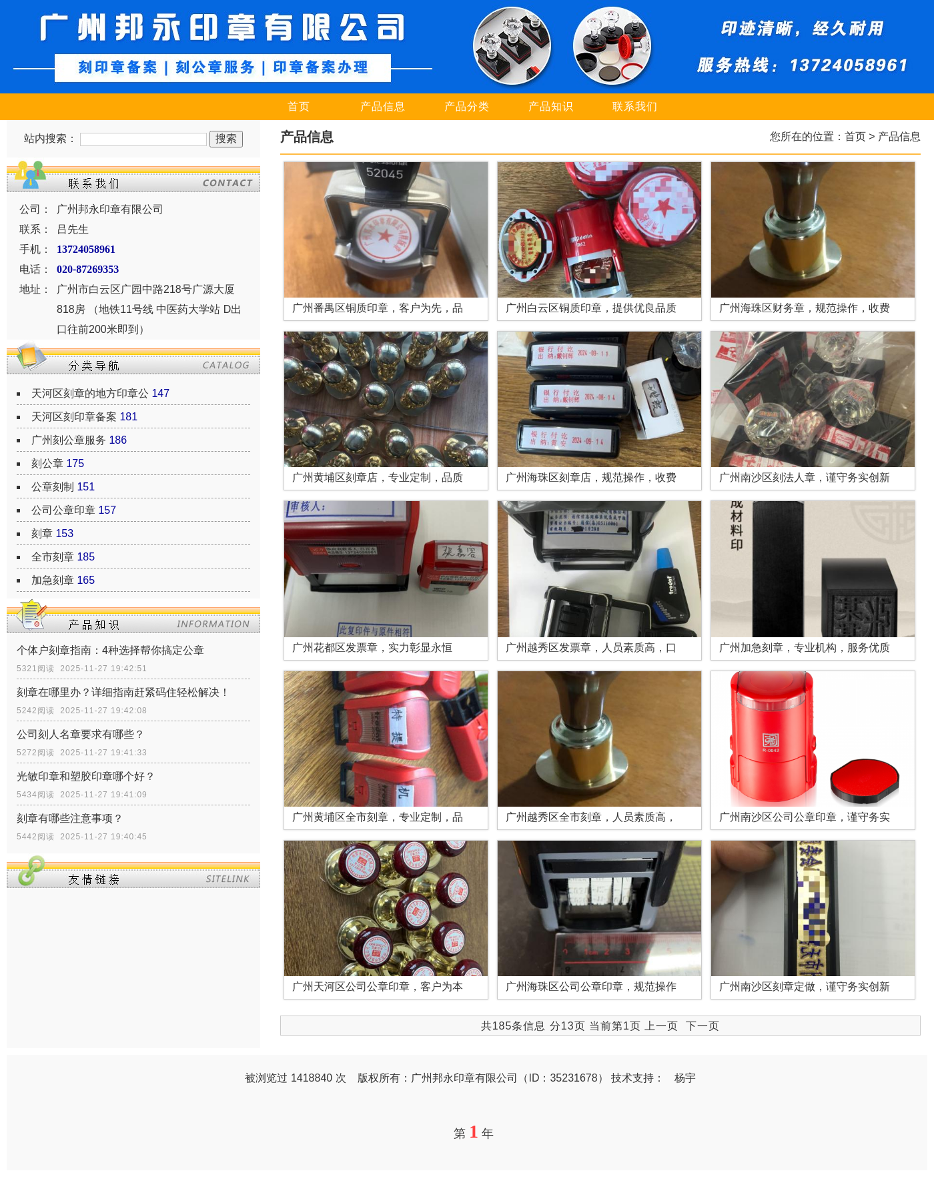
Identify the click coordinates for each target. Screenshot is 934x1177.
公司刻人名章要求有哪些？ (81, 734)
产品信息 (383, 106)
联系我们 (635, 106)
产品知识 (551, 106)
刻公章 (47, 463)
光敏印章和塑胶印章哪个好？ (86, 776)
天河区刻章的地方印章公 (90, 393)
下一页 (703, 1026)
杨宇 (685, 1078)
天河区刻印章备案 (74, 416)
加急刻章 (52, 580)
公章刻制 (52, 486)
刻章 (42, 533)
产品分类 (467, 106)
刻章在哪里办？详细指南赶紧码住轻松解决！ (123, 692)
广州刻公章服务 (68, 440)
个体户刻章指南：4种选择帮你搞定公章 (110, 650)
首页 (299, 106)
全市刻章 (52, 556)
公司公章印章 (63, 510)
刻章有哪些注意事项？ (70, 818)
